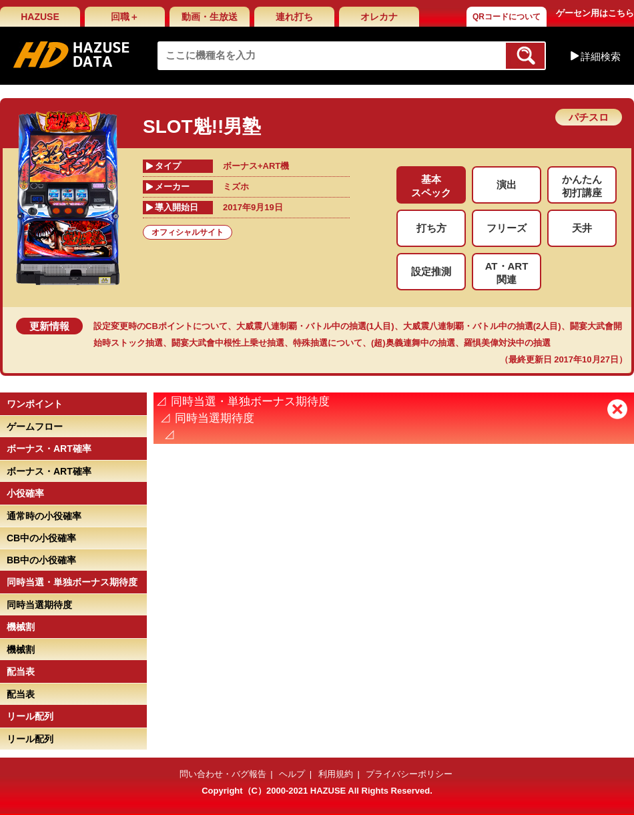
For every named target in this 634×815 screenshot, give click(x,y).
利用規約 (335, 774)
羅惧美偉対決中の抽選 (507, 343)
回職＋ (125, 16)
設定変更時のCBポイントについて (160, 326)
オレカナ (379, 16)
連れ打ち (294, 16)
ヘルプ (292, 774)
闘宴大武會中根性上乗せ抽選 (228, 343)
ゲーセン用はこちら (595, 13)
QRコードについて (506, 16)
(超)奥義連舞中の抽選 (413, 343)
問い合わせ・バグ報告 (223, 774)
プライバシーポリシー (409, 774)
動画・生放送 (210, 16)
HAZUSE (40, 16)
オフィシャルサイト (187, 232)
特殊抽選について (327, 343)
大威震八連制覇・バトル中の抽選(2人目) (482, 326)
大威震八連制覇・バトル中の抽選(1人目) (315, 326)
